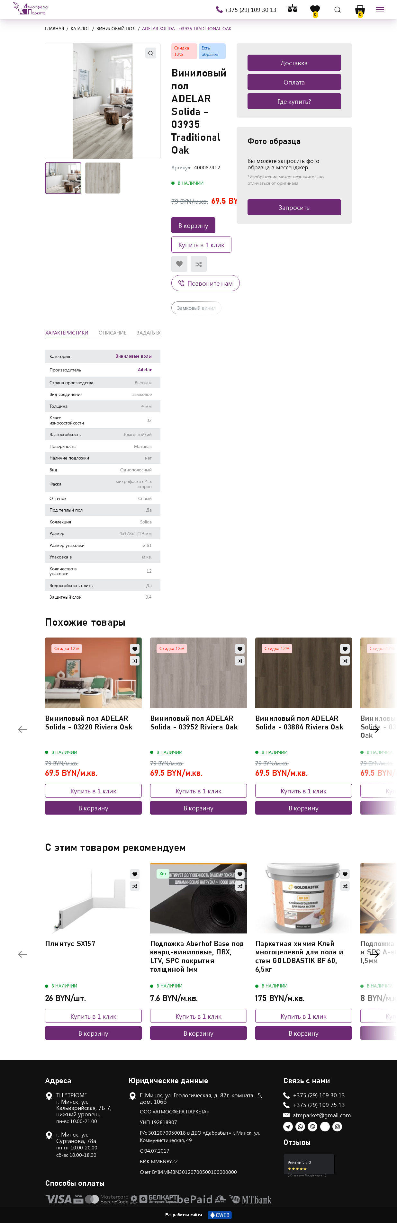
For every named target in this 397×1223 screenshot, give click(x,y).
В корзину (193, 225)
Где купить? (294, 101)
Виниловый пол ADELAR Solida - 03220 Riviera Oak (88, 723)
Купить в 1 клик (201, 244)
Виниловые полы (133, 356)
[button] (102, 101)
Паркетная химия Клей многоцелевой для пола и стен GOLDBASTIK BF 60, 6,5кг (299, 956)
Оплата (294, 81)
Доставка (294, 62)
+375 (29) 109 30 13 (249, 9)
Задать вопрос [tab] (156, 332)
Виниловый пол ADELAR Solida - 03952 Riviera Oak (194, 723)
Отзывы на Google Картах (307, 1175)
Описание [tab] (112, 332)
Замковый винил (196, 307)
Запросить (294, 207)
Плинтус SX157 (70, 944)
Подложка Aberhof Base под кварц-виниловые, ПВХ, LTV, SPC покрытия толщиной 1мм (197, 956)
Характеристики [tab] (66, 332)
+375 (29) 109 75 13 (319, 1105)
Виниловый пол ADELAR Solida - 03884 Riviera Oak (299, 723)
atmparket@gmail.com (322, 1115)
